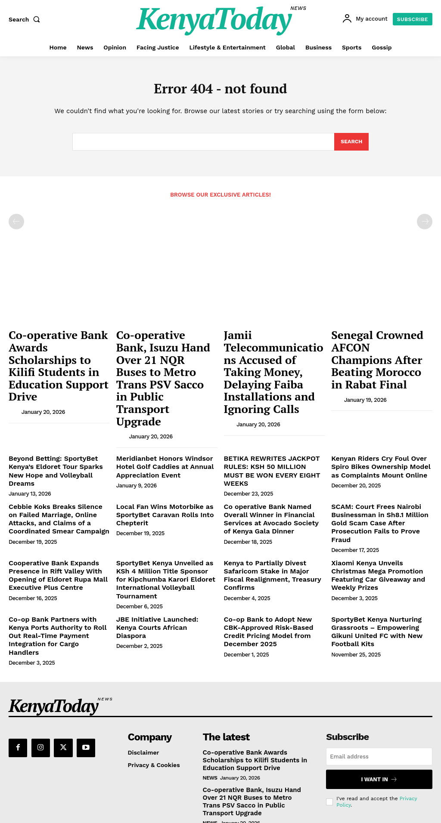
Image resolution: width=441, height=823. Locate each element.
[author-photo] (14, 377)
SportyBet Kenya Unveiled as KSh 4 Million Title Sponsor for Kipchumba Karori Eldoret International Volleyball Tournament (165, 511)
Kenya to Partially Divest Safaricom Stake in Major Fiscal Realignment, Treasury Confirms (271, 504)
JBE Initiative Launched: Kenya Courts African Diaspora (162, 552)
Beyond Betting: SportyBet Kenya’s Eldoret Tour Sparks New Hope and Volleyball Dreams (57, 424)
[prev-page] (16, 224)
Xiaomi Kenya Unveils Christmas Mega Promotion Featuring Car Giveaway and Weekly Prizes (378, 504)
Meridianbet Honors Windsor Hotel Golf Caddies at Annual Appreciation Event (159, 424)
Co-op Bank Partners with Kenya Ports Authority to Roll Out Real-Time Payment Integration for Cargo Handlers (57, 559)
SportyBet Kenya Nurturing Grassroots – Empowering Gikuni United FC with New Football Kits (381, 555)
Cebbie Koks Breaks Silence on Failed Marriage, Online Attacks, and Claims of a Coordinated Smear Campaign (55, 464)
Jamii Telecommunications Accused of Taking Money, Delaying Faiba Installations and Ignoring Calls (268, 358)
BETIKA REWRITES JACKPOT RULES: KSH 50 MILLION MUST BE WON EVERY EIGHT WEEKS (274, 424)
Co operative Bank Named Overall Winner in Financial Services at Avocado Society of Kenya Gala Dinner (273, 464)
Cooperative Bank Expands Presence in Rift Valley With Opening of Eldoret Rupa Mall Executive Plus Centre (52, 507)
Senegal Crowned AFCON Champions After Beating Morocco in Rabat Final (380, 344)
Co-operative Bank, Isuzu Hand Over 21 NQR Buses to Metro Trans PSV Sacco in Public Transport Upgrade (166, 353)
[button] (26, 19)
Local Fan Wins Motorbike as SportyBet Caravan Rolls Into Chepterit (159, 460)
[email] (379, 671)
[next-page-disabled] (424, 224)
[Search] (351, 145)
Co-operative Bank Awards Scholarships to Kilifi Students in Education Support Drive (57, 349)
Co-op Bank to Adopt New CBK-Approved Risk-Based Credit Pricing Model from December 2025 (271, 559)
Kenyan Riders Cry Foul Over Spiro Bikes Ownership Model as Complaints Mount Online (381, 424)
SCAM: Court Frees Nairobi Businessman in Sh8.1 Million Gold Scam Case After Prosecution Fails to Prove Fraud (381, 464)
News (210, 690)
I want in (379, 693)
